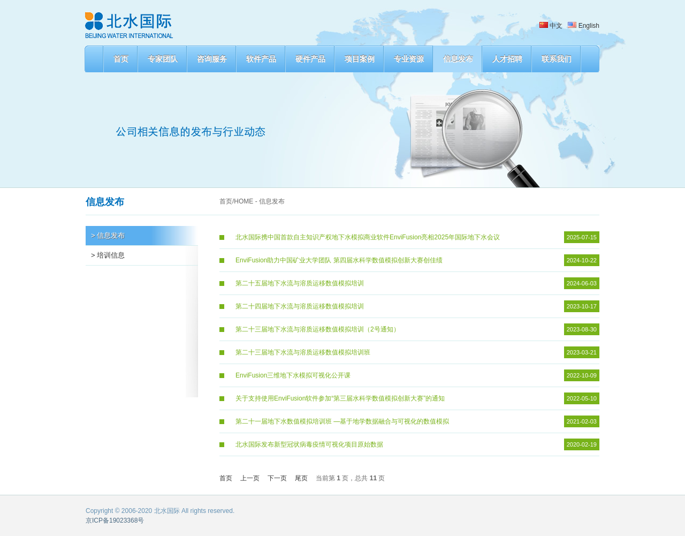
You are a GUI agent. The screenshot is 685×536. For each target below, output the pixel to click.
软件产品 (261, 59)
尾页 (301, 478)
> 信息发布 (108, 235)
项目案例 (360, 59)
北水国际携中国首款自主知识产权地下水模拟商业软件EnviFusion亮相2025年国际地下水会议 (367, 237)
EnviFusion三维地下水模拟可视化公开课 (293, 375)
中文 (550, 25)
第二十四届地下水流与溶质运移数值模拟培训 (299, 306)
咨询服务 (212, 59)
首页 (120, 59)
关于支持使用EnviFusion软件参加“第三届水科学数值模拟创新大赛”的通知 (340, 398)
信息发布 (458, 59)
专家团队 (163, 59)
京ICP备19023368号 (115, 520)
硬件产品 (310, 59)
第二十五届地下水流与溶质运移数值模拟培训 (299, 283)
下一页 (277, 478)
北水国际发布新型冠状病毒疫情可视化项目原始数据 (309, 444)
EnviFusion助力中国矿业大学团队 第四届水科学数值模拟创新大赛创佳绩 (339, 260)
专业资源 (409, 59)
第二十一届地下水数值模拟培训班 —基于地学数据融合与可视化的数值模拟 (342, 421)
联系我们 (557, 59)
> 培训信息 (108, 255)
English (583, 25)
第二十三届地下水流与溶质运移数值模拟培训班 (302, 352)
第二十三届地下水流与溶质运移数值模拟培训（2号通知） (317, 329)
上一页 (250, 478)
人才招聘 (507, 59)
